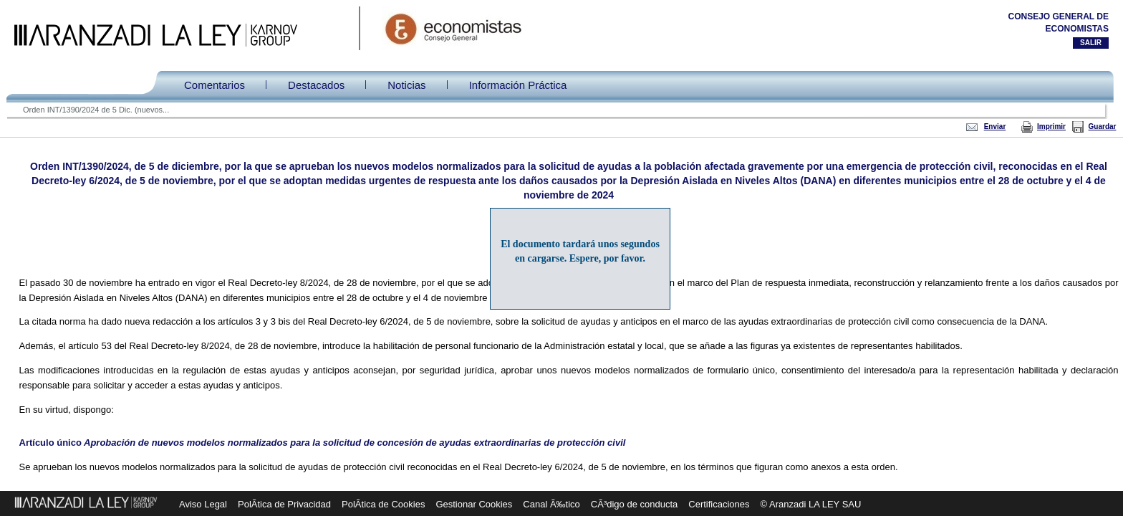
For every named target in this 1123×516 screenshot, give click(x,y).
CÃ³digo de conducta (634, 504)
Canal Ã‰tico (551, 504)
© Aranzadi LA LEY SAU (811, 504)
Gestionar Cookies (473, 504)
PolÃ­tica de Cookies (383, 504)
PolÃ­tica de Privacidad (284, 504)
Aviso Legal (203, 504)
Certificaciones (718, 504)
